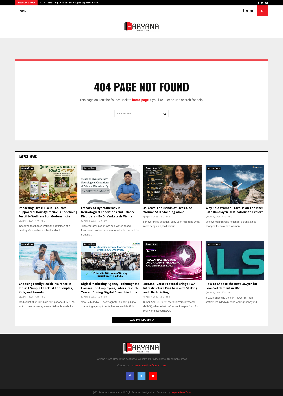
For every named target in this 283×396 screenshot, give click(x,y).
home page (140, 100)
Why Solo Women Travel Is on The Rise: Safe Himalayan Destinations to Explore (234, 210)
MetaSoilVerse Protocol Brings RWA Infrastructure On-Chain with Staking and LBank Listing (170, 288)
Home (22, 10)
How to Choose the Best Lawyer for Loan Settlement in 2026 (231, 286)
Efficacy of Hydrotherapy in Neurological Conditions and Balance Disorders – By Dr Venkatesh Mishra (108, 212)
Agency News (27, 168)
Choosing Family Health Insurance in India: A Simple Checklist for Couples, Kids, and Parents (46, 288)
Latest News (28, 156)
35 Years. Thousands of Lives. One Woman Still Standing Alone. (167, 210)
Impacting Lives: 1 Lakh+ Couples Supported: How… (73, 3)
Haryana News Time (181, 392)
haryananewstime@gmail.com (148, 365)
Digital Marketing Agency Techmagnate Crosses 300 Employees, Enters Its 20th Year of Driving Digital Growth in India (110, 288)
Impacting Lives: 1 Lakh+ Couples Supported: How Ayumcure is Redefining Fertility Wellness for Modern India (48, 212)
